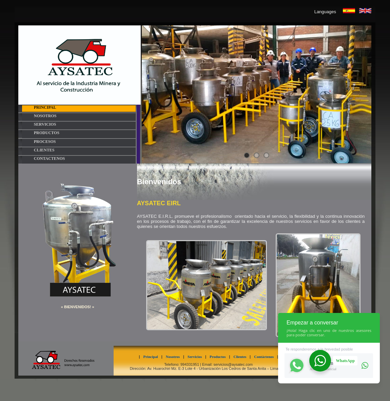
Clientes (241, 357)
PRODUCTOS (46, 133)
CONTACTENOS (49, 158)
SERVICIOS (45, 124)
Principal (152, 357)
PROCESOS (45, 142)
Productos (219, 357)
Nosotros (174, 357)
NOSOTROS (45, 116)
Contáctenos (265, 357)
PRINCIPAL (45, 107)
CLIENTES (44, 150)
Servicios (196, 357)
